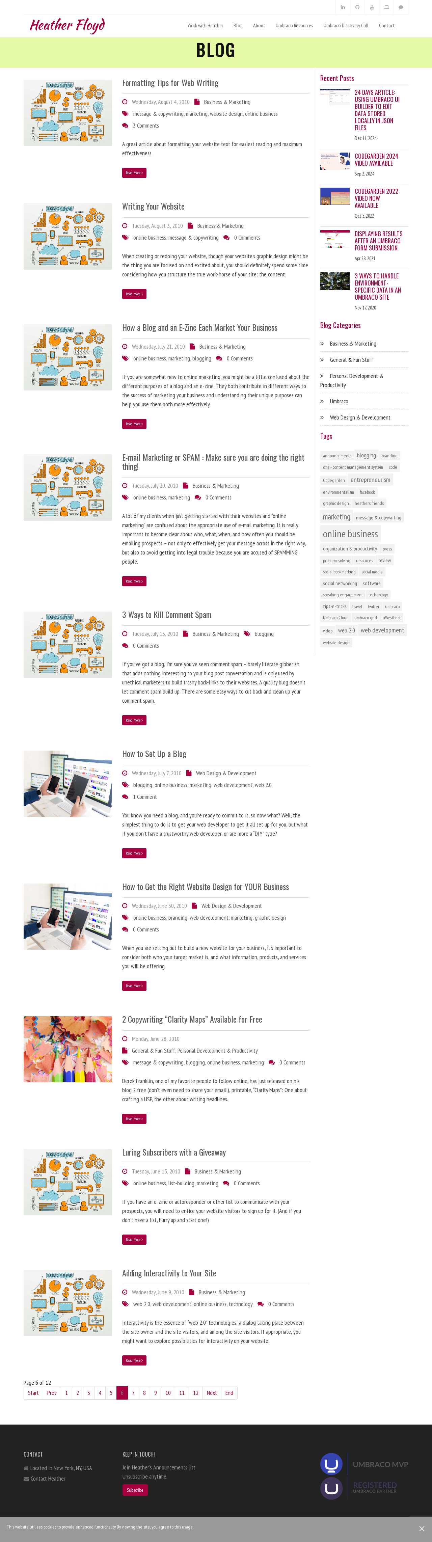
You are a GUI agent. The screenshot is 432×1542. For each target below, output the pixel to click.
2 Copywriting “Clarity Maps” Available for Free (192, 1019)
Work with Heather (205, 25)
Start (33, 1393)
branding (177, 917)
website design (226, 113)
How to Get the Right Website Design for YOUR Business (205, 886)
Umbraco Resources (294, 25)
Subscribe (135, 1490)
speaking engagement (343, 595)
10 (168, 1393)
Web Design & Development (226, 773)
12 (195, 1393)
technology (241, 1304)
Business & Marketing (227, 102)
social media (372, 572)
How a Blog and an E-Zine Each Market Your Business (199, 327)
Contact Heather (48, 1478)
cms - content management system (353, 467)
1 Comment (145, 797)
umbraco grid (365, 618)
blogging (201, 358)
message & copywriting (158, 113)
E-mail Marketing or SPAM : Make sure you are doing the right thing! (213, 461)
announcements (337, 456)
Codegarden (334, 480)
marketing (197, 113)
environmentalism (338, 492)
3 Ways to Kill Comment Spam (167, 614)
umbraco (392, 606)
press (387, 549)
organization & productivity (350, 548)
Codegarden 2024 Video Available (376, 159)
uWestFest (392, 618)
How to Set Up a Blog (154, 753)
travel (357, 606)
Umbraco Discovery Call (346, 25)
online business (261, 113)
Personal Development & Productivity (218, 1050)
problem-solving (336, 561)
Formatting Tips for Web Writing (170, 82)
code (393, 467)
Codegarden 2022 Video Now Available (376, 198)
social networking (340, 583)
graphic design (270, 917)
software (372, 583)
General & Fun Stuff (153, 1050)
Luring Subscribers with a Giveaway (174, 1152)
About (259, 25)
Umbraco (339, 401)
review (385, 560)
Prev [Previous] (52, 1393)
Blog (238, 25)
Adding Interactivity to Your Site (169, 1273)
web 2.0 (263, 785)
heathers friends (369, 503)
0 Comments (247, 237)
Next (212, 1393)
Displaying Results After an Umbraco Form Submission (379, 240)
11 (182, 1393)
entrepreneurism (370, 479)
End (229, 1393)
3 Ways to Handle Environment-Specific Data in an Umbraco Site (378, 286)
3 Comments (146, 125)
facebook (367, 492)
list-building (181, 1183)
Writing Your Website (153, 206)
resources (364, 561)
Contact (387, 25)
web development (233, 785)
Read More (134, 172)
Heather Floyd (66, 23)
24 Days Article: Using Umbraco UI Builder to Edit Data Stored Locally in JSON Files (377, 110)
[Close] (422, 1528)
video (327, 631)
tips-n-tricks (335, 606)
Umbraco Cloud (336, 618)
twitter (373, 606)
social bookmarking (339, 572)
